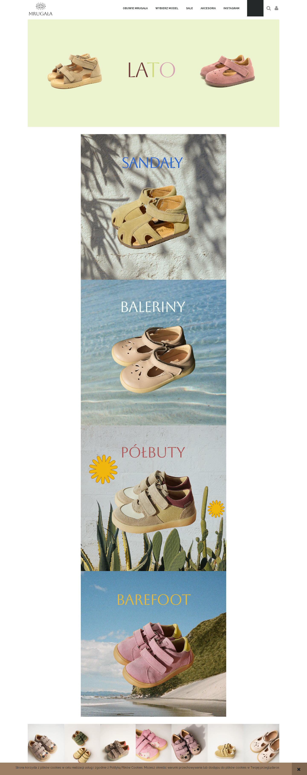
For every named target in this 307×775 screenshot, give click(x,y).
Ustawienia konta (237, 762)
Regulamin (153, 757)
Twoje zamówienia (237, 757)
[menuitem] (135, 8)
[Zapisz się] (181, 678)
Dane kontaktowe (70, 757)
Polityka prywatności (153, 762)
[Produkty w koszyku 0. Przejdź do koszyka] (255, 8)
